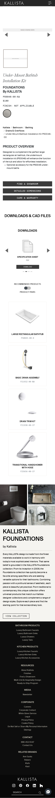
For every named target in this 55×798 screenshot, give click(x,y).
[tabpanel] (27, 387)
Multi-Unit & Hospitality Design (27, 680)
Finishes (27, 673)
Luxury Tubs (27, 640)
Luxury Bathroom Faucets (27, 630)
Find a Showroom (27, 184)
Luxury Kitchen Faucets (27, 651)
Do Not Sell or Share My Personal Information (27, 727)
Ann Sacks (27, 757)
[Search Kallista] (23, 792)
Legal (27, 717)
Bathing (29, 128)
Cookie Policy (27, 723)
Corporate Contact (27, 710)
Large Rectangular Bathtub (27, 334)
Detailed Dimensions (27, 191)
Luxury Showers (27, 637)
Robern (27, 760)
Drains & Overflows (15, 131)
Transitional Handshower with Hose (27, 466)
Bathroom (18, 128)
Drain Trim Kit (27, 422)
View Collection (16, 616)
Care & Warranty (27, 198)
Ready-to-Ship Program (27, 683)
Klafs (27, 763)
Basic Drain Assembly (27, 378)
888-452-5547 (27, 742)
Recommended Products (27, 284)
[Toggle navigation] (50, 3)
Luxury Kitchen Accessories (27, 658)
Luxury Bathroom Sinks (27, 634)
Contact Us (27, 745)
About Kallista (27, 670)
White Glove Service (27, 714)
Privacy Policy (27, 720)
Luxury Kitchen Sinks (27, 655)
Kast (27, 767)
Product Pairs (27, 292)
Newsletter (27, 695)
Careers (27, 707)
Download (27, 267)
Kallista (6, 128)
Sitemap (27, 730)
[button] (48, 791)
